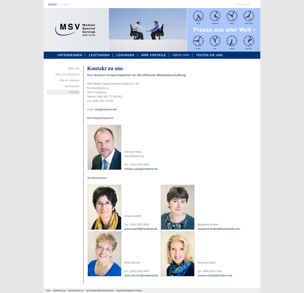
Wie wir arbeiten (69, 80)
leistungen (99, 55)
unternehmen (69, 55)
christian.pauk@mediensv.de (141, 168)
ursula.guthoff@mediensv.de (140, 228)
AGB (48, 290)
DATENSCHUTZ (76, 290)
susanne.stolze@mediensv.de (214, 275)
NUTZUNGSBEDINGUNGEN (100, 290)
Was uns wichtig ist (67, 74)
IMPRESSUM (59, 290)
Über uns (74, 68)
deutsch (52, 4)
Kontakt (74, 92)
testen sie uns (209, 55)
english (65, 4)
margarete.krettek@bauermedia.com (218, 228)
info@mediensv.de (105, 109)
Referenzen (72, 86)
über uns (181, 55)
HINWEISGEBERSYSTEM (129, 290)
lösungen (125, 55)
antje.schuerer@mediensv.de (141, 275)
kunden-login (243, 4)
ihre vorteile (153, 55)
